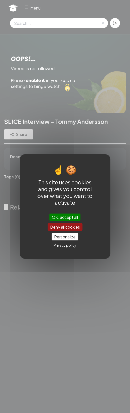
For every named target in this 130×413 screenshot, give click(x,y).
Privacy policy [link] (65, 245)
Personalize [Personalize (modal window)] (65, 236)
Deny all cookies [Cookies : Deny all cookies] (65, 227)
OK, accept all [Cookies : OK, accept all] (65, 217)
